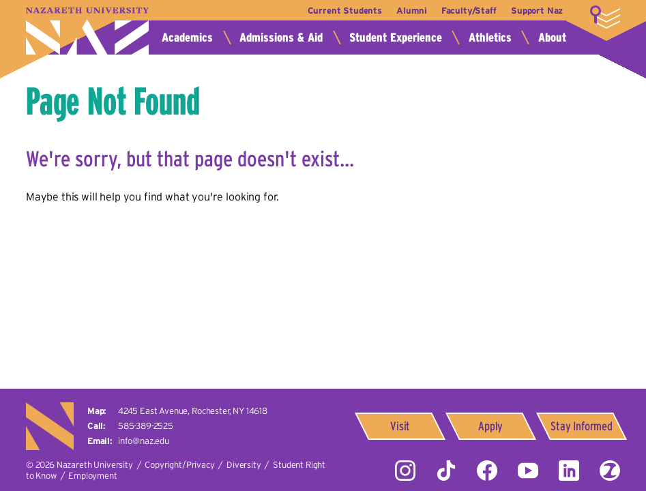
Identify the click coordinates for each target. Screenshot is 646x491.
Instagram (405, 470)
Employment (92, 476)
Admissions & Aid (281, 37)
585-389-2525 (145, 426)
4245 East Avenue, (192, 411)
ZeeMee (610, 470)
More (605, 17)
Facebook (487, 470)
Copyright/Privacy (179, 465)
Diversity (243, 465)
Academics (187, 37)
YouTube (528, 470)
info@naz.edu (143, 441)
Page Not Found (113, 101)
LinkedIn (569, 470)
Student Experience (395, 37)
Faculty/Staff (467, 10)
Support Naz (537, 10)
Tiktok (446, 470)
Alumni (409, 10)
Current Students (341, 10)
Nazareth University (87, 31)
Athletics (490, 37)
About (552, 37)
